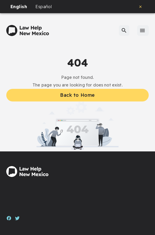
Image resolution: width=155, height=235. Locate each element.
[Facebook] (9, 218)
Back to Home (77, 95)
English (18, 6)
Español (43, 6)
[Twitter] (17, 218)
